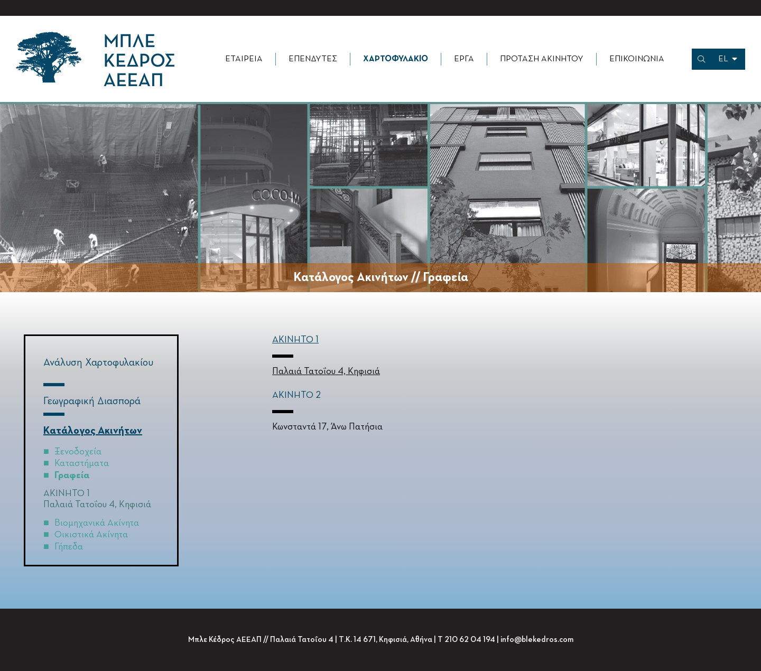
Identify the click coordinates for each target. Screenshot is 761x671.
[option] (380, 199)
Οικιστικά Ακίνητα (91, 534)
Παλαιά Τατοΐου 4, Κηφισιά (97, 504)
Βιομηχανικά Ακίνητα (96, 523)
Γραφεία (71, 475)
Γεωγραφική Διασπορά (92, 401)
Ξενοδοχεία (77, 451)
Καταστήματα (81, 463)
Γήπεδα (68, 547)
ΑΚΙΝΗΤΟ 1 (295, 339)
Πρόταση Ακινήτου (541, 59)
